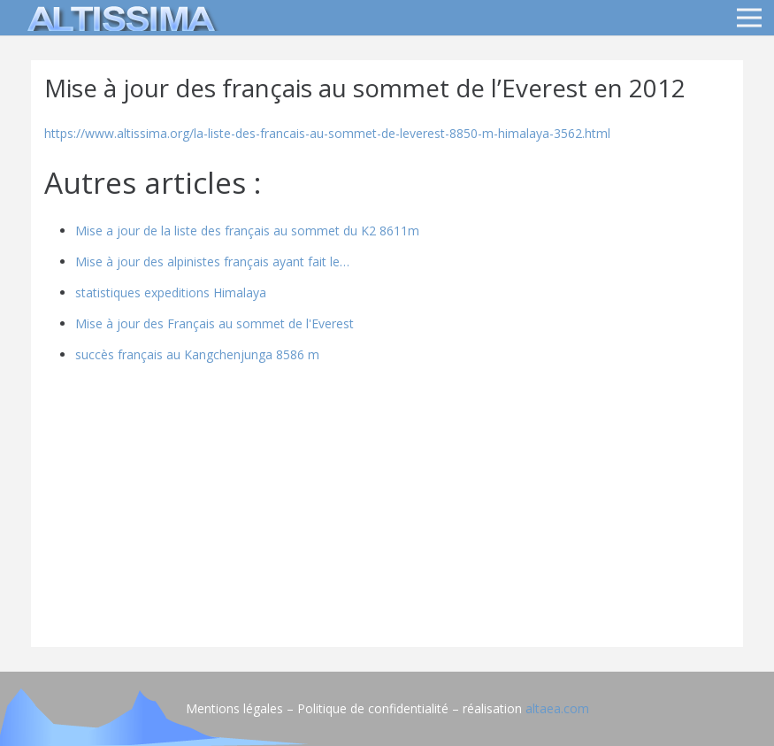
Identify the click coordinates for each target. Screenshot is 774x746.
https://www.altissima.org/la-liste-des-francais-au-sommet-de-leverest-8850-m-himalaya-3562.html (327, 133)
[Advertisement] (387, 510)
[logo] (118, 17)
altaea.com (557, 708)
